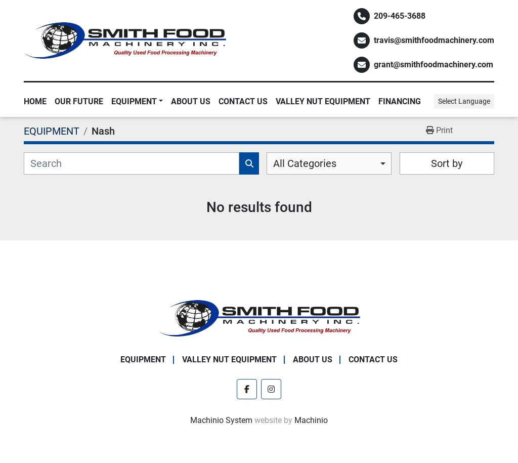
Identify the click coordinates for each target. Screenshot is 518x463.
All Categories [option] (304, 163)
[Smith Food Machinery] (259, 317)
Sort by (446, 163)
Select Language (464, 101)
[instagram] (271, 389)
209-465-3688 (399, 16)
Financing (399, 101)
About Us (190, 101)
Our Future (79, 101)
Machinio (311, 420)
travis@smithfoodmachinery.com (434, 40)
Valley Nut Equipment (323, 101)
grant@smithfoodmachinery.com (433, 64)
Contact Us (243, 101)
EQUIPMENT (134, 101)
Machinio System (221, 420)
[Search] (131, 163)
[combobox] (329, 163)
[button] (137, 102)
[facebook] (247, 389)
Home (35, 101)
